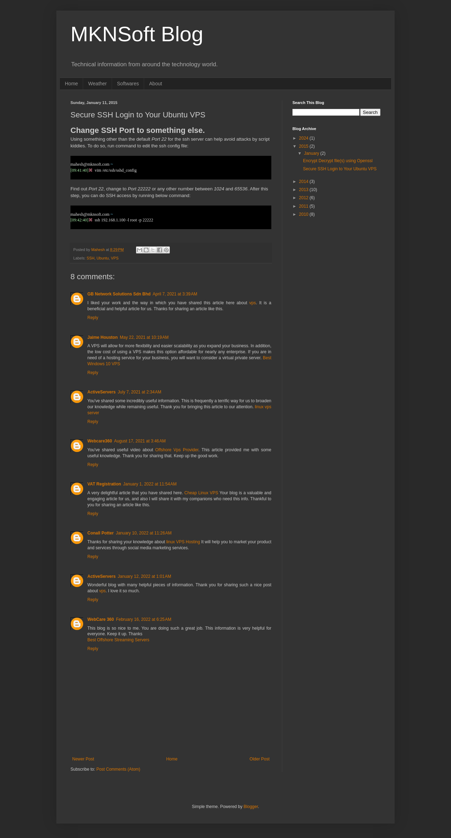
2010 (304, 214)
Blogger (250, 806)
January (312, 153)
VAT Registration (104, 484)
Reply (92, 317)
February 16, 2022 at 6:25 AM (143, 619)
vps (252, 302)
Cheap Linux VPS (201, 492)
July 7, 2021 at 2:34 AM (139, 392)
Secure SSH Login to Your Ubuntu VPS (340, 168)
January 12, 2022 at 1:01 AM (144, 576)
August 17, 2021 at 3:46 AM (140, 441)
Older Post (259, 759)
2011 (304, 206)
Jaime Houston (102, 337)
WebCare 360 (100, 619)
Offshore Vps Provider (176, 449)
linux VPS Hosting (183, 541)
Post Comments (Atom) (118, 769)
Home (71, 83)
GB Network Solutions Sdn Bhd (118, 294)
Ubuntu (103, 258)
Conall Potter (100, 533)
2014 (304, 181)
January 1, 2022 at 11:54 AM (150, 484)
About (155, 83)
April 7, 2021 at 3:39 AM (175, 294)
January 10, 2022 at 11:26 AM (144, 533)
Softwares (128, 83)
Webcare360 (99, 441)
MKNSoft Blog (136, 34)
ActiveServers (101, 392)
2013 (304, 189)
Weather (97, 83)
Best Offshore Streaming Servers (118, 639)
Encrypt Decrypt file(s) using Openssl (337, 160)
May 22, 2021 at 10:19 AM (144, 337)
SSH (90, 258)
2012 (304, 197)
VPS (115, 258)
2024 (304, 138)
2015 (304, 146)
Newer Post (83, 759)
